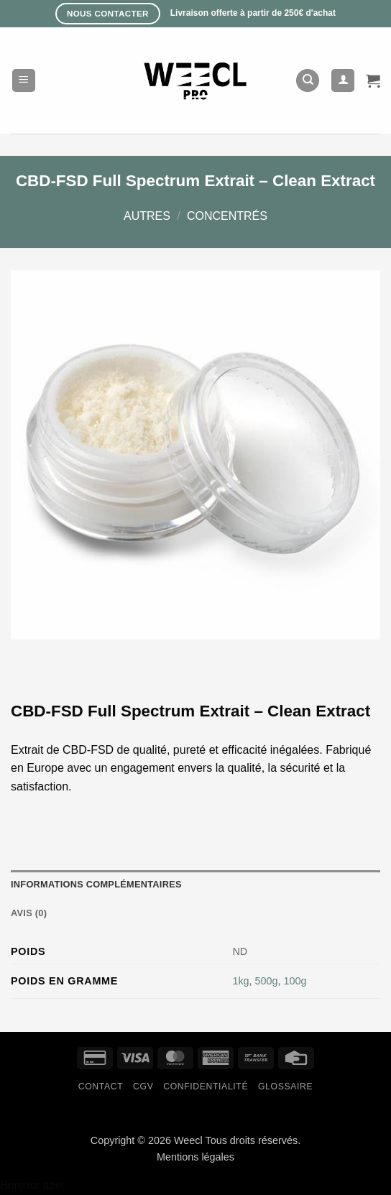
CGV (143, 1086)
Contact (101, 1086)
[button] (23, 81)
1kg (240, 981)
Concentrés (227, 216)
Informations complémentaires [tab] (96, 884)
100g (295, 981)
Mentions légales (195, 1157)
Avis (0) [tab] (29, 913)
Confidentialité (205, 1086)
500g (266, 981)
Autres (147, 216)
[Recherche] (307, 81)
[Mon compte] (342, 81)
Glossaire (285, 1086)
